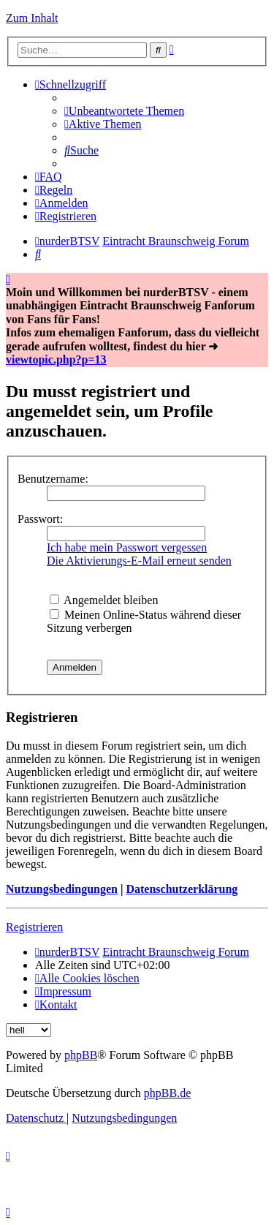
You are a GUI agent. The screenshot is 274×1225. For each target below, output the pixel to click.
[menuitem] (124, 111)
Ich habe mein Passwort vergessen (127, 547)
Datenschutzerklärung (181, 889)
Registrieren (34, 927)
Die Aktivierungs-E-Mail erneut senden (139, 560)
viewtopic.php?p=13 (56, 359)
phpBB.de (167, 1093)
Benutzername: (53, 478)
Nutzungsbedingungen (62, 889)
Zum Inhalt (32, 18)
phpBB (80, 1055)
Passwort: (40, 519)
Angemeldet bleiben (104, 600)
